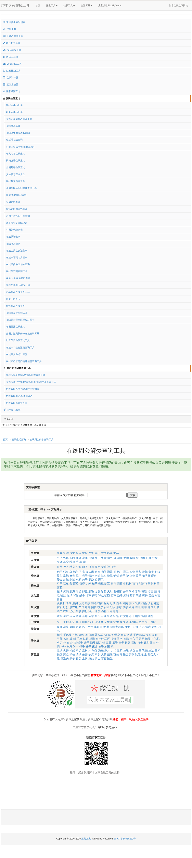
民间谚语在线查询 (15, 160)
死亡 (66, 654)
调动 (150, 603)
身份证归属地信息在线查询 (20, 146)
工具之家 (86, 838)
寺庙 (72, 616)
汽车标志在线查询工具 (18, 292)
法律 (125, 591)
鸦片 (107, 650)
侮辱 (94, 595)
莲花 (59, 587)
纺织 (59, 607)
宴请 (144, 607)
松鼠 (110, 575)
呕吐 (138, 607)
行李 (140, 642)
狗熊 (97, 571)
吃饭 (66, 611)
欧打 (66, 607)
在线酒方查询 (13, 243)
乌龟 (132, 575)
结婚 (144, 603)
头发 (104, 558)
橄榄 (101, 583)
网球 (129, 634)
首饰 (126, 638)
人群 (104, 654)
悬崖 (141, 622)
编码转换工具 (12, 50)
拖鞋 (63, 646)
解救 (85, 591)
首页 (37, 5)
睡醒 (87, 607)
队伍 (138, 654)
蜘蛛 (66, 575)
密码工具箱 (10, 57)
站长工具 (69, 5)
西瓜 (76, 583)
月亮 (78, 626)
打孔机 (155, 638)
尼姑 (91, 658)
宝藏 (59, 638)
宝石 (148, 634)
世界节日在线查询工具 (18, 340)
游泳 (131, 603)
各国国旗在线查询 (15, 326)
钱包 (146, 642)
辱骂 (115, 611)
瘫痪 (78, 558)
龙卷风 (119, 626)
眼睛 (132, 558)
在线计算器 (10, 77)
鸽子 (85, 579)
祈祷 (91, 566)
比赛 (97, 591)
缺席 (91, 654)
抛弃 (116, 553)
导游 (78, 591)
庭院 (150, 616)
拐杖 (134, 642)
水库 (110, 622)
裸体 (85, 558)
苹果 (59, 583)
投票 (100, 607)
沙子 (91, 622)
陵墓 (78, 616)
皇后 (66, 616)
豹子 (59, 571)
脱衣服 (61, 603)
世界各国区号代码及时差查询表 (22, 389)
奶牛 (119, 571)
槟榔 (82, 583)
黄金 (155, 634)
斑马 (126, 571)
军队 (97, 654)
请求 (78, 654)
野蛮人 (152, 654)
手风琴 (67, 634)
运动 (112, 603)
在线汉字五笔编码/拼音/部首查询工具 (25, 375)
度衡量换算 (10, 84)
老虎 (97, 575)
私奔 (110, 553)
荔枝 (66, 583)
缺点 (132, 650)
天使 (97, 566)
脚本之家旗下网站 (178, 5)
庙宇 (91, 616)
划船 (112, 607)
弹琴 (150, 607)
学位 (72, 654)
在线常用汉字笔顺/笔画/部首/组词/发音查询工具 (31, 382)
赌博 (94, 607)
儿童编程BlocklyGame (113, 6)
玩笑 (81, 603)
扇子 (121, 642)
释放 (101, 595)
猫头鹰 (90, 571)
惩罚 (66, 591)
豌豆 (107, 583)
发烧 (138, 603)
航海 (72, 591)
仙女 (113, 566)
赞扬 (145, 595)
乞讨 (81, 607)
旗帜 (81, 634)
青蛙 (91, 575)
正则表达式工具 (13, 36)
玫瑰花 (143, 583)
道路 (112, 616)
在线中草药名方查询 (16, 257)
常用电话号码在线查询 (18, 216)
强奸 (119, 595)
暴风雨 (98, 626)
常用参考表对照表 (14, 22)
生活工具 (86, 5)
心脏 (148, 558)
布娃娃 (100, 638)
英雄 (116, 654)
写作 (76, 595)
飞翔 (145, 650)
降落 (68, 603)
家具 (108, 642)
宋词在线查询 (13, 202)
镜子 (86, 642)
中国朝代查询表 (14, 229)
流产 (91, 611)
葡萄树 (121, 583)
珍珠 (142, 634)
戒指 (92, 638)
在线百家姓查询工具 (16, 312)
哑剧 (63, 595)
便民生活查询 (11, 98)
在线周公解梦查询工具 (19, 368)
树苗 (157, 583)
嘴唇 (72, 561)
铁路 (59, 616)
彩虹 (154, 626)
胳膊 (142, 558)
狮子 (122, 575)
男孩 (131, 654)
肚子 (97, 558)
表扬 (138, 595)
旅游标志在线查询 (15, 306)
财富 (157, 595)
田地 (85, 622)
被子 (101, 646)
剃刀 (99, 642)
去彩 (142, 626)
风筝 (123, 634)
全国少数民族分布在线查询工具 (22, 333)
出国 (138, 650)
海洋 (129, 622)
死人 (66, 566)
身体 (59, 561)
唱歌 (87, 603)
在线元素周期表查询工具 (19, 119)
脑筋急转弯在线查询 (16, 209)
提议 (78, 553)
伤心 (72, 611)
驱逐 (94, 603)
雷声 (148, 626)
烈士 (144, 654)
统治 (151, 650)
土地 (66, 622)
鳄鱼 (66, 571)
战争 (82, 595)
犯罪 (132, 595)
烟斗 (59, 634)
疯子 (72, 658)
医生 (110, 658)
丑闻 (157, 650)
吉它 (132, 638)
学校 (131, 591)
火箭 (66, 650)
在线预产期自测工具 (16, 271)
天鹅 (138, 571)
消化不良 (106, 611)
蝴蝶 (110, 571)
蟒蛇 (145, 571)
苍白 (72, 558)
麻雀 (72, 575)
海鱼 (132, 571)
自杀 (119, 603)
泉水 (122, 622)
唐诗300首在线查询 (16, 195)
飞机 (75, 634)
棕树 (129, 583)
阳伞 (152, 642)
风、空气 (87, 626)
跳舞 (131, 607)
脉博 (91, 558)
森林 (85, 650)
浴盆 (101, 634)
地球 (135, 622)
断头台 (99, 616)
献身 (72, 566)
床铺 (94, 646)
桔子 (94, 583)
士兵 (85, 658)
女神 (104, 566)
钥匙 (127, 642)
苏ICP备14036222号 (125, 838)
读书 (59, 611)
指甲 (110, 558)
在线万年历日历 (14, 105)
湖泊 (116, 622)
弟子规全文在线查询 (16, 222)
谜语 (144, 591)
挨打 (85, 611)
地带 (154, 622)
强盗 (107, 595)
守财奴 (124, 654)
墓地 (85, 616)
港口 (131, 616)
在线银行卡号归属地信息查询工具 (24, 361)
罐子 (80, 642)
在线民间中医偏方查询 (18, 264)
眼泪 (59, 558)
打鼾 (100, 603)
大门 (113, 650)
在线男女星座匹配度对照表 (20, 319)
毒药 (119, 650)
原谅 (119, 607)
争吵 (78, 611)
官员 (78, 658)
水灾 (104, 622)
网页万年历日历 (14, 112)
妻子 (97, 553)
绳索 (117, 634)
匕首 (66, 638)
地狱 (88, 595)
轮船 (72, 650)
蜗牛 (78, 575)
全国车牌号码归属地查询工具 (21, 188)
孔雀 (82, 571)
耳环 (107, 638)
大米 (88, 583)
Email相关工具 (12, 63)
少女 (72, 553)
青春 (59, 599)
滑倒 (75, 603)
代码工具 (9, 29)
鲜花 (113, 583)
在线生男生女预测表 (16, 250)
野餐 (157, 607)
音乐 (138, 591)
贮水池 (124, 616)
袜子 (88, 646)
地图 (107, 646)
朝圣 (85, 566)
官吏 (104, 658)
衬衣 (76, 646)
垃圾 (126, 650)
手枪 (79, 638)
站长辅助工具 (11, 70)
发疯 (106, 607)
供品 (59, 566)
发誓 (85, 553)
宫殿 (144, 616)
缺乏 (59, 654)
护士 (97, 658)
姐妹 (110, 654)
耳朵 (66, 561)
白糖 (91, 634)
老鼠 (72, 579)
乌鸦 (78, 579)
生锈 (59, 650)
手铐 (136, 634)
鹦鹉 (91, 579)
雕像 (94, 650)
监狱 (113, 595)
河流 (97, 622)
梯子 (115, 642)
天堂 (110, 591)
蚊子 (138, 575)
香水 (119, 638)
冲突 (125, 603)
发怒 (125, 607)
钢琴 (147, 638)
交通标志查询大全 (15, 174)
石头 (72, 622)
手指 (126, 558)
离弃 (59, 553)
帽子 (82, 646)
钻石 (85, 638)
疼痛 (66, 558)
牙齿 (155, 558)
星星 (66, 626)
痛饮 (97, 611)
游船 (101, 650)
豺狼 (157, 571)
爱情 (104, 553)
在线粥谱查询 (13, 236)
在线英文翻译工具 (15, 181)
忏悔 (78, 566)
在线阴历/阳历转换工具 (18, 285)
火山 (59, 622)
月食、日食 (131, 626)
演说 (91, 591)
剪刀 (59, 642)
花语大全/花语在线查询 (18, 278)
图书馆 (117, 591)
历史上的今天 (13, 299)
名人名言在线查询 (15, 153)
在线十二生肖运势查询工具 (20, 347)
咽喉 (119, 558)
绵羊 (76, 571)
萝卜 (150, 583)
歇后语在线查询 (14, 139)
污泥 (78, 650)
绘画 (150, 591)
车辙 (110, 634)
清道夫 (64, 658)
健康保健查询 (11, 91)
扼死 (106, 603)
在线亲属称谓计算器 (16, 354)
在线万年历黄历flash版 (18, 132)
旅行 (157, 603)
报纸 (59, 591)
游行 (104, 591)
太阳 (72, 626)
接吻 (66, 553)
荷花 (135, 583)
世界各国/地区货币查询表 (19, 396)
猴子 (85, 575)
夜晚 (59, 626)
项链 (113, 638)
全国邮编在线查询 (15, 167)
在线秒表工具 (13, 126)
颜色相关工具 (11, 43)
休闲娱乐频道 (12, 409)
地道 (78, 622)
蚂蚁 (116, 575)
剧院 (138, 616)
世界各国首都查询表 (16, 403)
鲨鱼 (59, 575)
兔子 (151, 571)
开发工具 (52, 5)
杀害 (85, 654)
